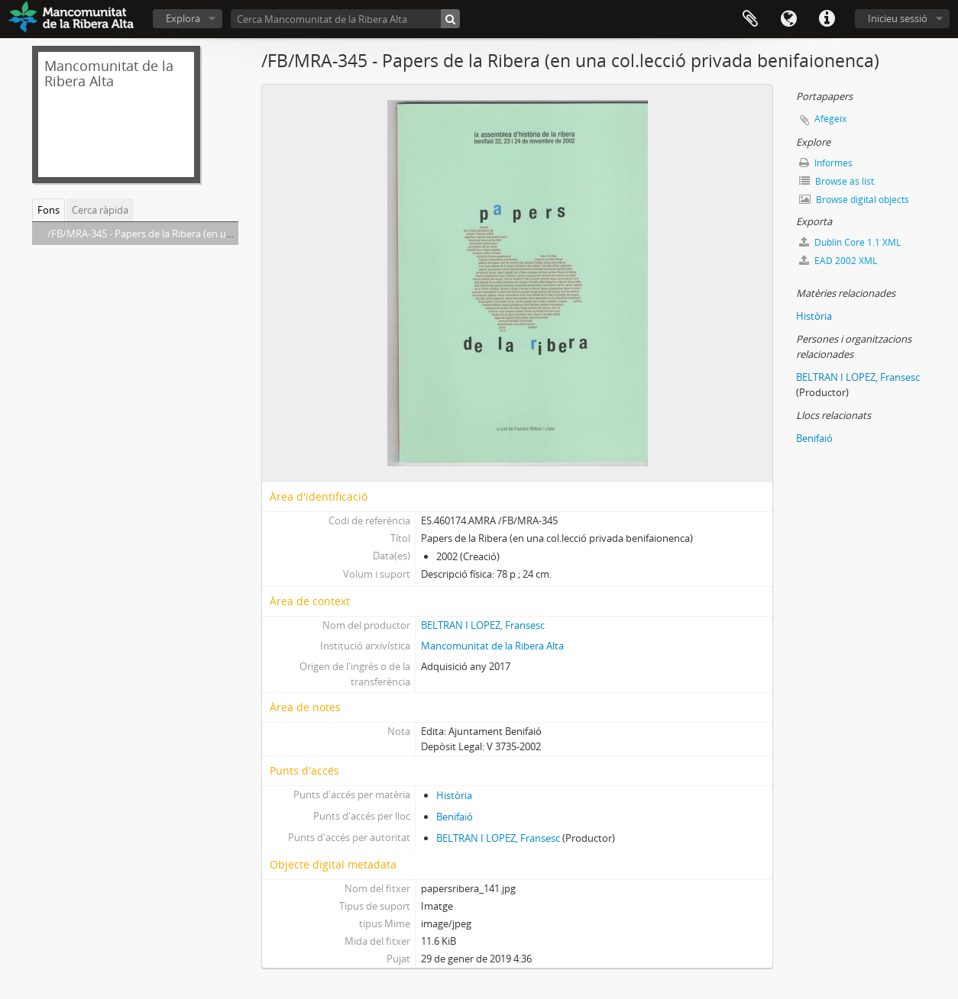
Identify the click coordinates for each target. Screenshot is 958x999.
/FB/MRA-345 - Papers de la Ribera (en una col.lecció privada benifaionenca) (217, 233)
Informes (826, 162)
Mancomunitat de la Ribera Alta (492, 646)
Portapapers (750, 19)
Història (454, 795)
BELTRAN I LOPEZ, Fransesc (483, 625)
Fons (48, 210)
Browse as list (836, 181)
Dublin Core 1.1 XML (850, 242)
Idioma (788, 19)
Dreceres (827, 19)
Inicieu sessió (897, 18)
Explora (183, 18)
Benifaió (454, 816)
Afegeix (830, 118)
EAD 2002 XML (838, 260)
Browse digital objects (854, 199)
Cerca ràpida (100, 210)
